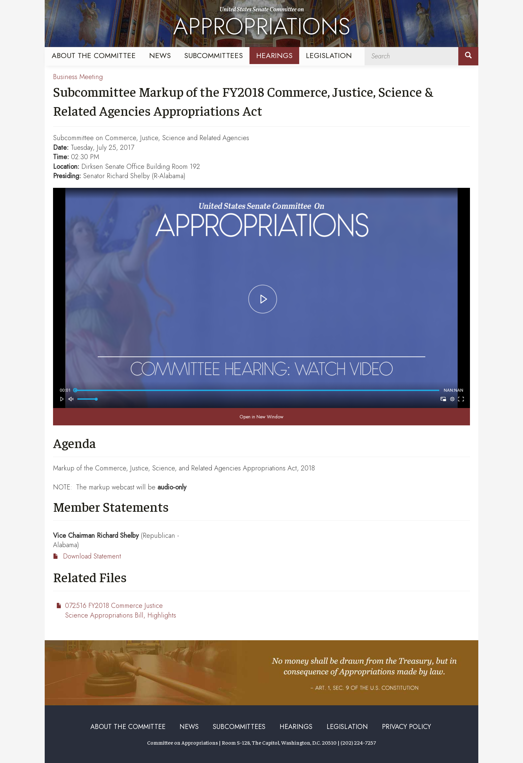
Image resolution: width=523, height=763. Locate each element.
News (160, 55)
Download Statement (92, 556)
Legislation (329, 55)
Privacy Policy (406, 727)
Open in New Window (261, 416)
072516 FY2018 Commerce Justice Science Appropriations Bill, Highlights (120, 610)
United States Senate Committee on (261, 24)
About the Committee (94, 55)
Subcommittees (213, 55)
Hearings (274, 55)
